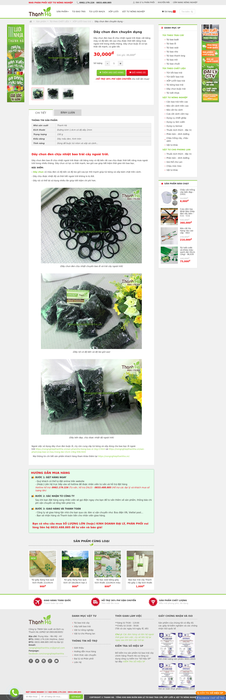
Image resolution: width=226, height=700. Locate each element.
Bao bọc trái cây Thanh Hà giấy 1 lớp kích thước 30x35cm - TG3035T (140, 582)
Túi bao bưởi (172, 39)
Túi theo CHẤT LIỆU (59, 21)
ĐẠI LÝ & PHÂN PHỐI (145, 2)
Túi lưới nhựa (172, 93)
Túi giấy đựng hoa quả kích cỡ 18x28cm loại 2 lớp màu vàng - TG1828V (75, 582)
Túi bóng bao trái (174, 85)
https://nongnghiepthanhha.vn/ (114, 456)
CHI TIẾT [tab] (40, 112)
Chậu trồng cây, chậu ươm (177, 139)
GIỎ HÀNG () (137, 72)
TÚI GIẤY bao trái (175, 77)
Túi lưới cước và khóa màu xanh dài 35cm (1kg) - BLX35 (187, 250)
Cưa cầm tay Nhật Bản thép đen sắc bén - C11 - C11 (187, 212)
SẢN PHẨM (63, 11)
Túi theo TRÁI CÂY (173, 35)
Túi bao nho (172, 52)
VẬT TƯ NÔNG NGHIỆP (134, 11)
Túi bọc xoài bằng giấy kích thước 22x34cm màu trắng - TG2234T (107, 582)
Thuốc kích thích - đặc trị (179, 130)
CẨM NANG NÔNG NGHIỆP (185, 2)
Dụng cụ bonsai (174, 126)
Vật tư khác (172, 145)
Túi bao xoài (172, 48)
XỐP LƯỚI (114, 11)
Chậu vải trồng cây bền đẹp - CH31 (187, 192)
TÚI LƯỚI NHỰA (98, 11)
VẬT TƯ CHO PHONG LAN (176, 149)
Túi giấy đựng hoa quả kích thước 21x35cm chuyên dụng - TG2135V (43, 582)
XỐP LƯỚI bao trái (82, 21)
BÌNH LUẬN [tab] (68, 112)
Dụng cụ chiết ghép (176, 118)
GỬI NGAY (76, 697)
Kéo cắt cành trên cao (177, 106)
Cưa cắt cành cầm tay (177, 114)
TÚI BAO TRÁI (79, 11)
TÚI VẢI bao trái (174, 73)
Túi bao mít (172, 60)
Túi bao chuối (173, 64)
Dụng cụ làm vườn (175, 122)
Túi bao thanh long (175, 56)
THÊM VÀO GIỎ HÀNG (112, 72)
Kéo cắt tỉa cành (174, 110)
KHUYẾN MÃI (164, 2)
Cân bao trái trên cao (177, 102)
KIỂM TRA (211, 693)
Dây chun (38, 172)
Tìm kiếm (187, 11)
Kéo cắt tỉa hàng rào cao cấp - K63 (186, 230)
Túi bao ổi (171, 43)
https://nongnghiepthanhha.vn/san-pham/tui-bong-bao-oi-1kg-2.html (70, 449)
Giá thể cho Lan (174, 162)
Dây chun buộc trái (176, 89)
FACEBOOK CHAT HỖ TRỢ (211, 698)
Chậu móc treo (173, 166)
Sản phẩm (41, 21)
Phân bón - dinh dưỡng (177, 134)
